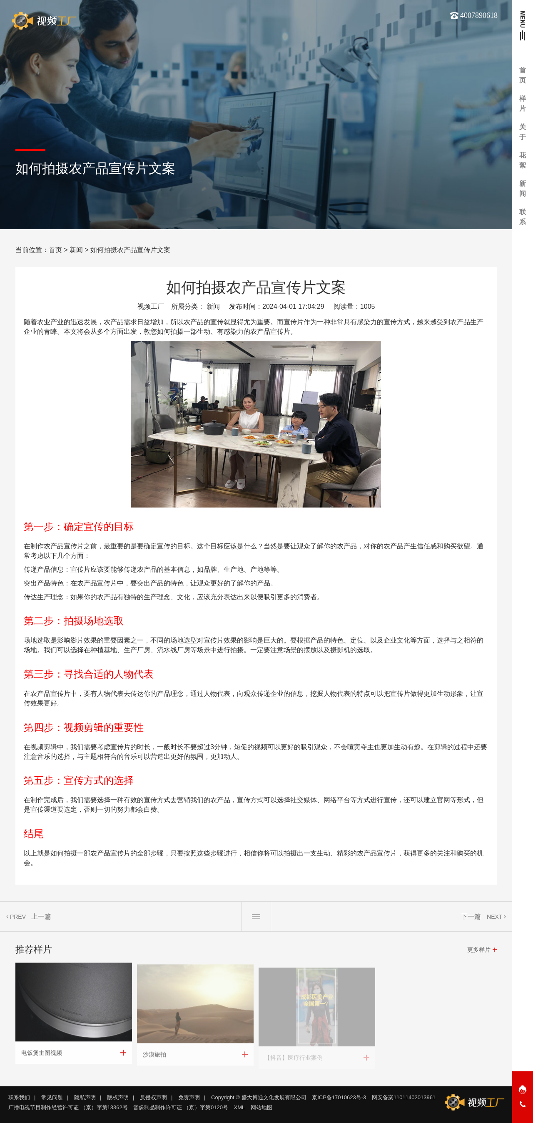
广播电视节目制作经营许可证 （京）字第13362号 (68, 1107)
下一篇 (471, 916)
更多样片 (479, 949)
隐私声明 (85, 1097)
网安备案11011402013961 (404, 1097)
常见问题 (52, 1097)
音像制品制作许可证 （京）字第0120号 (180, 1107)
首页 (55, 249)
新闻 (76, 249)
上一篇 (41, 916)
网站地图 (261, 1107)
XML (239, 1107)
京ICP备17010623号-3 (339, 1097)
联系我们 (19, 1097)
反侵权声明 (153, 1097)
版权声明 (118, 1097)
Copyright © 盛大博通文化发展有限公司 (258, 1097)
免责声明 (189, 1097)
